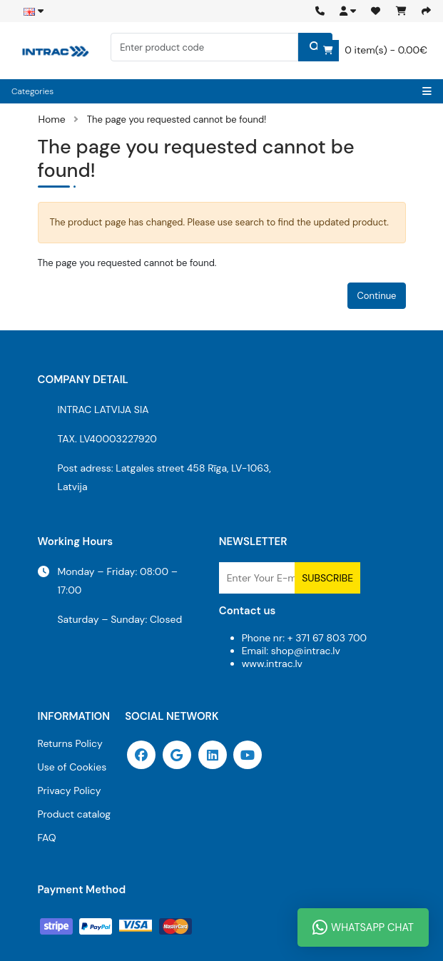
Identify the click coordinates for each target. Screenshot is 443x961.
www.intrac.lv (272, 663)
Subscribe (327, 577)
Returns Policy (70, 743)
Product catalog (74, 814)
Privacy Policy (69, 790)
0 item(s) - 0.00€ (372, 50)
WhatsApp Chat (363, 927)
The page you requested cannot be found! (177, 119)
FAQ (47, 837)
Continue (376, 296)
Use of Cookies (72, 767)
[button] (348, 11)
